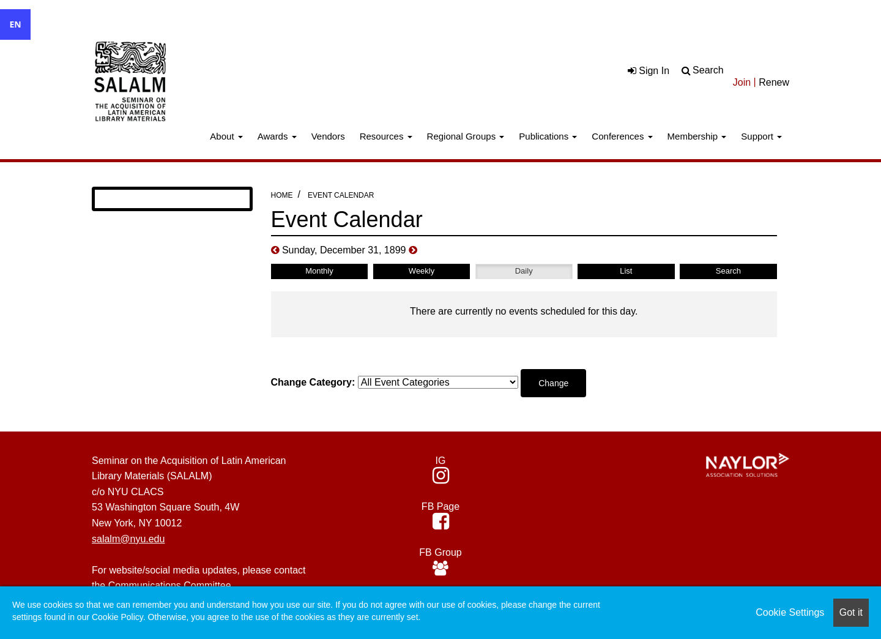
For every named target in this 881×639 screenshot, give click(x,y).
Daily (524, 270)
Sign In (648, 70)
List (626, 270)
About (226, 136)
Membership (697, 136)
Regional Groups (466, 136)
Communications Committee (169, 585)
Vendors (328, 136)
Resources (386, 136)
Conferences (622, 136)
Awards (277, 136)
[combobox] (15, 24)
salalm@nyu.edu (128, 539)
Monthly (319, 270)
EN (15, 24)
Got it (851, 612)
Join (742, 82)
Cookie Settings (790, 612)
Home (282, 195)
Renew (774, 82)
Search (708, 70)
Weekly (421, 270)
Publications (548, 136)
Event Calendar (341, 195)
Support (761, 136)
